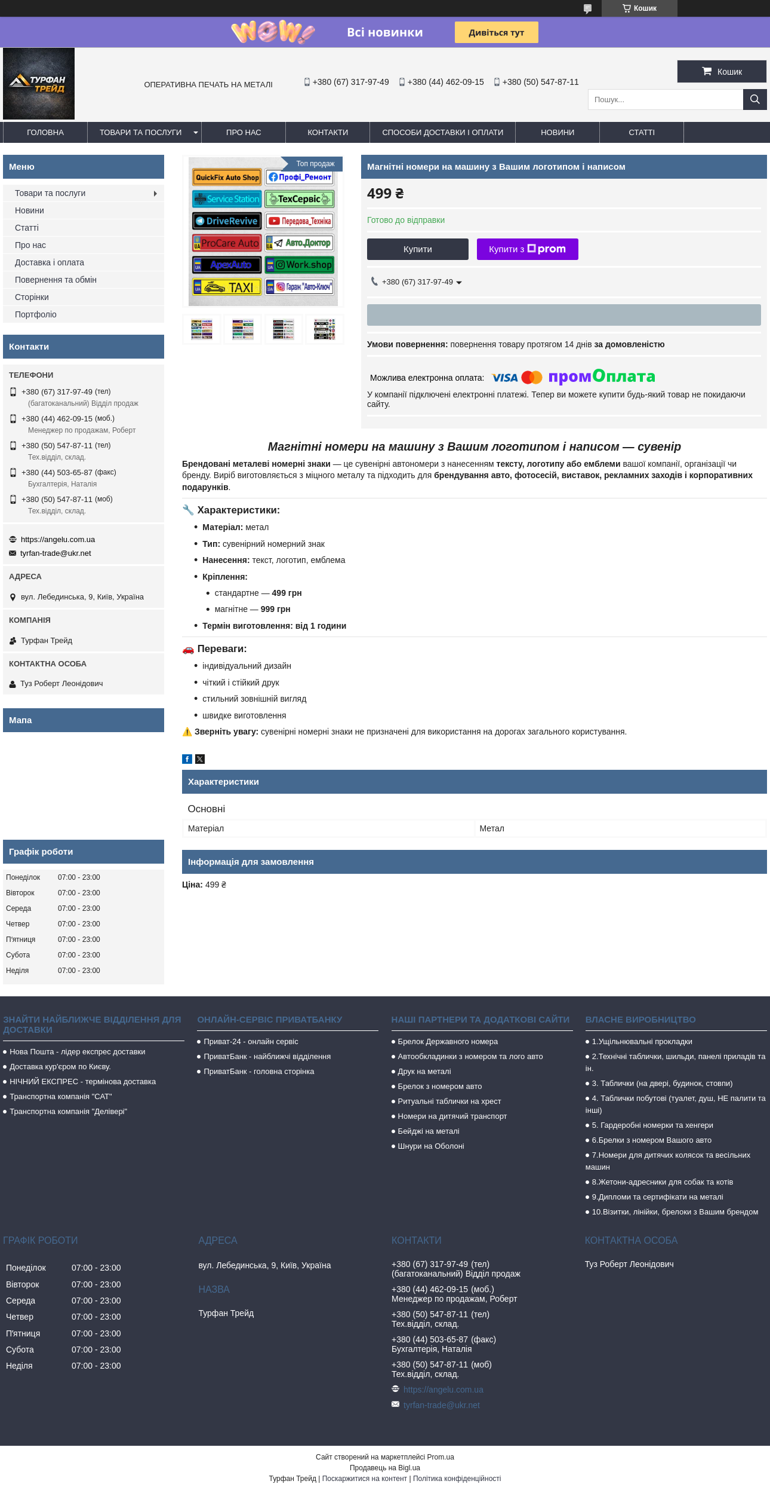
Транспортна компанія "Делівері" (68, 1111)
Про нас (243, 132)
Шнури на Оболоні (431, 1146)
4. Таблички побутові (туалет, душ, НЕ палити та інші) (676, 1104)
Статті (642, 132)
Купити (418, 249)
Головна (45, 132)
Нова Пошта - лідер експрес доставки (77, 1051)
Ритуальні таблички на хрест (449, 1101)
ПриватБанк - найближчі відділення (267, 1056)
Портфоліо (36, 314)
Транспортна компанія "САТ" (61, 1096)
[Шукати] (755, 99)
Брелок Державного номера (448, 1041)
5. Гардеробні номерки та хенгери (652, 1125)
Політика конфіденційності (457, 1478)
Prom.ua (440, 1457)
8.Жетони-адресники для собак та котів (663, 1181)
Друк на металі (424, 1071)
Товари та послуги (140, 132)
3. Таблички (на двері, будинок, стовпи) (662, 1083)
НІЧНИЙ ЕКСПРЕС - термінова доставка (83, 1081)
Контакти (327, 132)
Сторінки (32, 297)
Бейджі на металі (429, 1131)
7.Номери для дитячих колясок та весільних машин (668, 1161)
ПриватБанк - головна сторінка (259, 1071)
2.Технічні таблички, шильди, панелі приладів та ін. (676, 1062)
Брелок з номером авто (440, 1086)
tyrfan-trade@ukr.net (55, 553)
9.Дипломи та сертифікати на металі (657, 1196)
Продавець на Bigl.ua (385, 1468)
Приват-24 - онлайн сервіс (251, 1041)
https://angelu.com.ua (58, 539)
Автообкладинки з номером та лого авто (470, 1056)
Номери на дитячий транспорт (452, 1116)
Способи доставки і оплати (442, 132)
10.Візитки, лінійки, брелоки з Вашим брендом (675, 1211)
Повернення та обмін (56, 279)
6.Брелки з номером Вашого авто (652, 1140)
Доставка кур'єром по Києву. (60, 1066)
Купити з (527, 249)
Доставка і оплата (49, 262)
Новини (557, 132)
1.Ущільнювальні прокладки (642, 1041)
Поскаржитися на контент (364, 1478)
